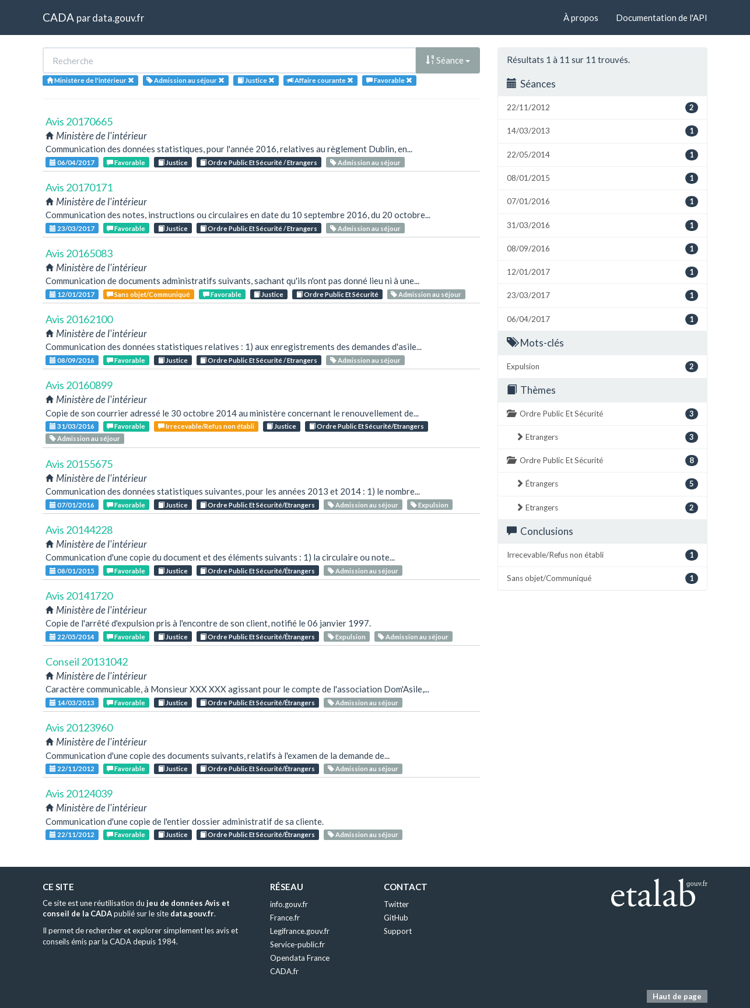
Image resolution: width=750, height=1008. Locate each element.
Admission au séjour (365, 162)
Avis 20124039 (79, 793)
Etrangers (607, 437)
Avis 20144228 (79, 529)
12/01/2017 (72, 294)
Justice (173, 162)
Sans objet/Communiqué (148, 294)
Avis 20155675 (79, 463)
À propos (580, 17)
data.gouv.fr (118, 17)
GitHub (396, 917)
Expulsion (429, 505)
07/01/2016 (72, 505)
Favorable (126, 162)
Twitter (396, 904)
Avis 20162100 (79, 319)
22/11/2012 (72, 768)
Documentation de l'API (661, 17)
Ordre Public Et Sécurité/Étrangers (257, 571)
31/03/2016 (72, 426)
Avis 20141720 (79, 595)
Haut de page (677, 996)
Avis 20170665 (79, 121)
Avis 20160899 (79, 385)
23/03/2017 (72, 228)
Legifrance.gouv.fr (300, 931)
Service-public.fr (297, 944)
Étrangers (607, 483)
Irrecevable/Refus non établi (206, 426)
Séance (448, 60)
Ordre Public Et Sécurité (337, 294)
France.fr (285, 917)
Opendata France (300, 958)
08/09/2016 (72, 360)
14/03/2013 (72, 702)
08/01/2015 (72, 571)
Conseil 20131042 (86, 661)
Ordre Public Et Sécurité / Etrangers (258, 162)
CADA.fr (284, 971)
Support (398, 931)
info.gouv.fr (289, 904)
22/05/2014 (72, 636)
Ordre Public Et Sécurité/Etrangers (366, 426)
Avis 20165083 (79, 253)
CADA (58, 17)
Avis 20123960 (79, 727)
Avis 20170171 (79, 187)
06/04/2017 (72, 162)
